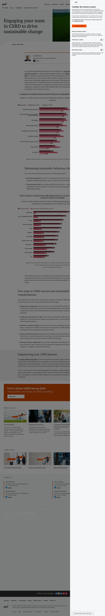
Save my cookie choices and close (83, 613)
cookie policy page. (78, 21)
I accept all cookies (79, 25)
